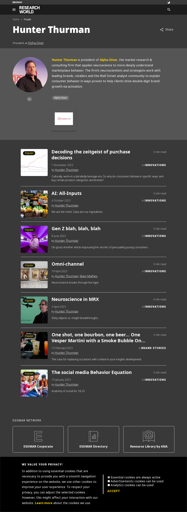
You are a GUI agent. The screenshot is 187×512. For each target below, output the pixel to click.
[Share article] (166, 30)
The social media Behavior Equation (92, 372)
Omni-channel (68, 264)
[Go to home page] (29, 9)
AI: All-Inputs (67, 193)
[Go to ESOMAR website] (17, 2)
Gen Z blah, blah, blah (76, 229)
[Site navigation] (14, 9)
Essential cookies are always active (135, 477)
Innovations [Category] (155, 165)
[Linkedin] (29, 99)
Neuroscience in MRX (75, 299)
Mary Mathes (89, 276)
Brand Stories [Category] (153, 348)
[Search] (169, 9)
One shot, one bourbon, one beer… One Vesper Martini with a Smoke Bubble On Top (96, 338)
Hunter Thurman (64, 60)
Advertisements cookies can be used (137, 481)
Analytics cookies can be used (132, 485)
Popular (29, 153)
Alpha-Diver (36, 43)
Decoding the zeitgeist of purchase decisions (91, 155)
